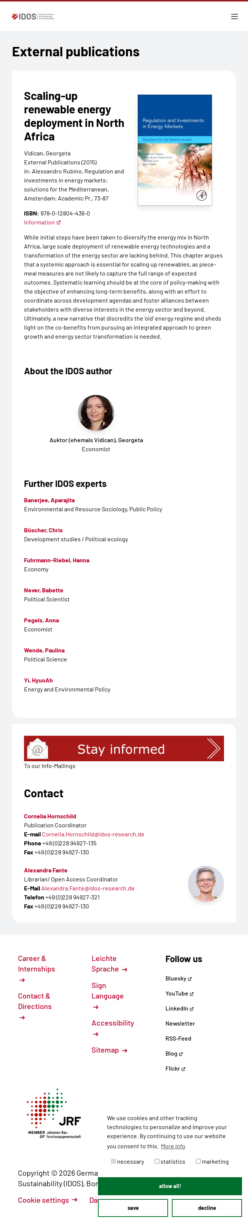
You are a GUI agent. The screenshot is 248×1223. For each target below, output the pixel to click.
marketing (212, 1161)
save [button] (133, 1208)
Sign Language (108, 995)
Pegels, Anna (41, 620)
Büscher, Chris (43, 529)
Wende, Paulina (44, 650)
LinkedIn (179, 1008)
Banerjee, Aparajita (49, 499)
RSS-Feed (178, 1038)
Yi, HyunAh (38, 680)
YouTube (179, 993)
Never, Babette (43, 589)
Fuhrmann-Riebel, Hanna (56, 559)
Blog (174, 1053)
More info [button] (173, 1145)
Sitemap (109, 1049)
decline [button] (207, 1208)
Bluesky (178, 978)
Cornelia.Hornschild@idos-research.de (93, 833)
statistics (170, 1161)
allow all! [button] (170, 1186)
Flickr (175, 1068)
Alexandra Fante (46, 870)
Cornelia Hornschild (50, 815)
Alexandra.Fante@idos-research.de (88, 888)
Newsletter (180, 1023)
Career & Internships (36, 968)
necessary (127, 1161)
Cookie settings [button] (47, 1199)
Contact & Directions (35, 1005)
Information (42, 222)
